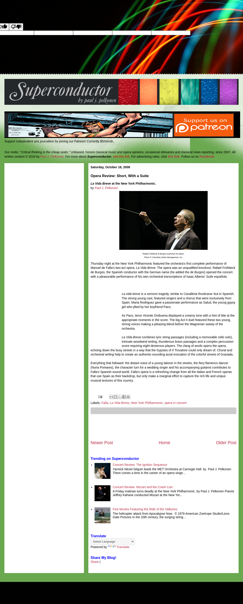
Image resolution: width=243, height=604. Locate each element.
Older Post (226, 442)
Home (164, 442)
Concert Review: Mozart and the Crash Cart (143, 487)
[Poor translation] (16, 27)
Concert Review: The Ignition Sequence (140, 464)
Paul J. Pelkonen (52, 156)
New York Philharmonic (147, 403)
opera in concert (175, 403)
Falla (104, 403)
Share (95, 562)
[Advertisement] (163, 427)
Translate (118, 547)
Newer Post (102, 442)
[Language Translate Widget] (113, 541)
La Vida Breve (119, 403)
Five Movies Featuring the (145, 509)
